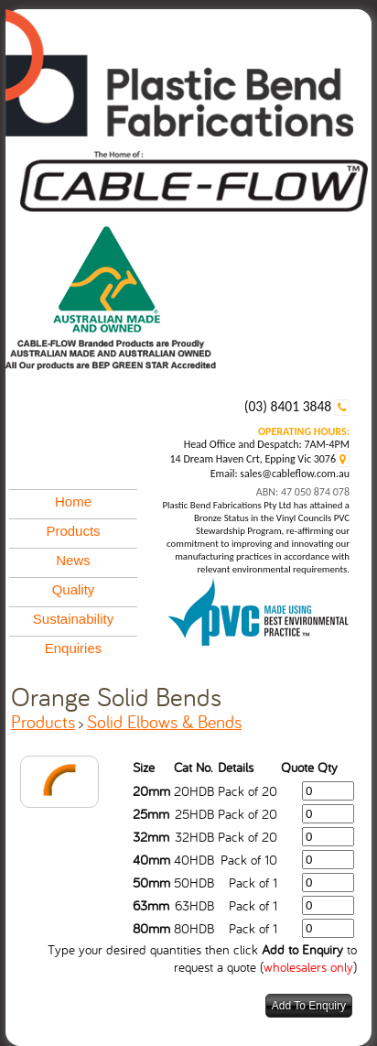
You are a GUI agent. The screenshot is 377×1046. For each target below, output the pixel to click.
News (73, 560)
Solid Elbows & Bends (164, 721)
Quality (73, 589)
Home (73, 501)
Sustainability (73, 619)
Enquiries (73, 648)
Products (73, 531)
